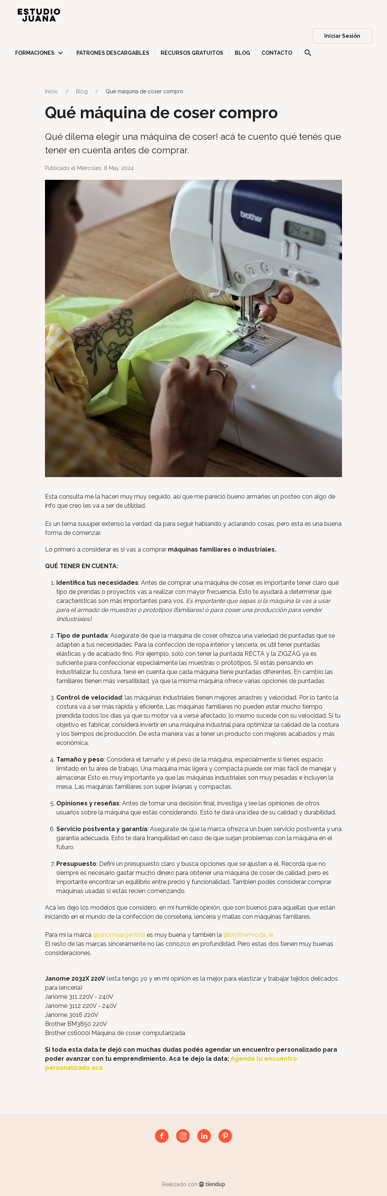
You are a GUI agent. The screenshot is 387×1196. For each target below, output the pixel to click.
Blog (82, 91)
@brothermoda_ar (248, 934)
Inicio (51, 91)
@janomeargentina (119, 934)
